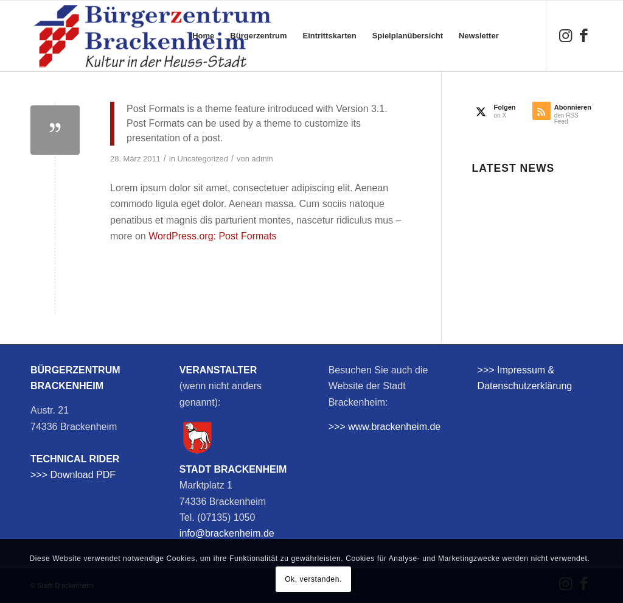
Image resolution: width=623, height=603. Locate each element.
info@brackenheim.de (226, 533)
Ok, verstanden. (313, 579)
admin (262, 158)
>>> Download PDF (73, 475)
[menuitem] (203, 36)
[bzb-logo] (152, 36)
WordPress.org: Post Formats (212, 236)
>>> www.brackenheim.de (385, 426)
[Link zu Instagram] (565, 35)
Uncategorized (203, 158)
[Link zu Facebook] (583, 35)
